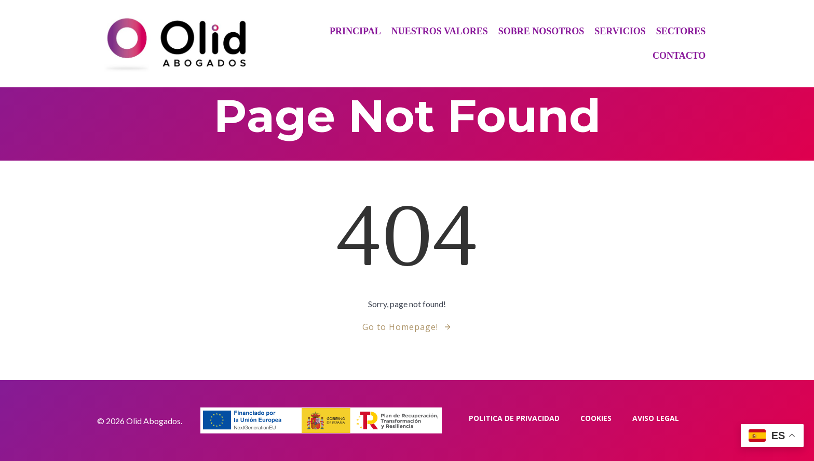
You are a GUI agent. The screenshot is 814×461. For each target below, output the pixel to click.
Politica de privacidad (514, 418)
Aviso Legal (655, 418)
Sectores (681, 31)
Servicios (619, 31)
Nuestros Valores (439, 31)
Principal (355, 31)
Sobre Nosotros (541, 31)
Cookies (596, 418)
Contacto (679, 55)
